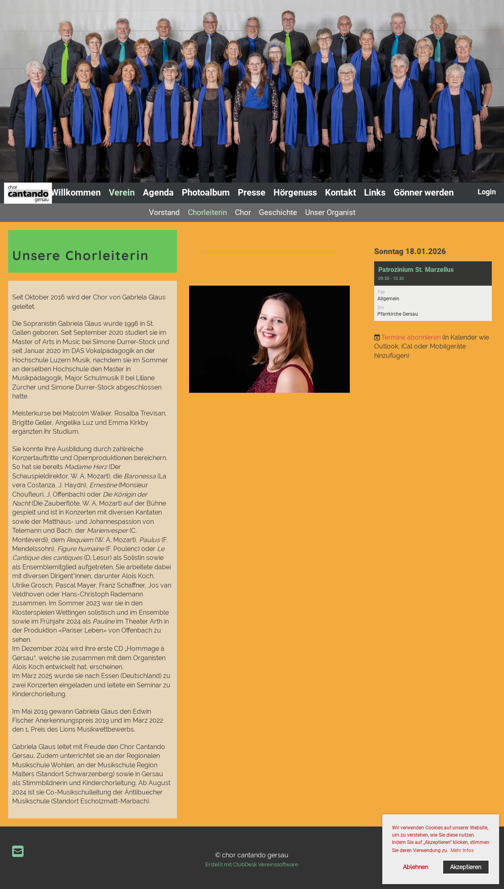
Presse (251, 192)
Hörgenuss (295, 192)
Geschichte (278, 212)
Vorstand (164, 212)
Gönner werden (424, 192)
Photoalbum (206, 192)
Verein (122, 192)
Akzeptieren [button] (465, 866)
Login (487, 191)
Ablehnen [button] (415, 866)
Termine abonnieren (411, 336)
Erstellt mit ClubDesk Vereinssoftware (251, 864)
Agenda (158, 192)
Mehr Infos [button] (462, 850)
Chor (243, 212)
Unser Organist (330, 212)
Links (375, 192)
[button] (433, 291)
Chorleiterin (207, 212)
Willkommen (76, 192)
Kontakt (340, 192)
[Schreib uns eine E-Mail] (18, 851)
